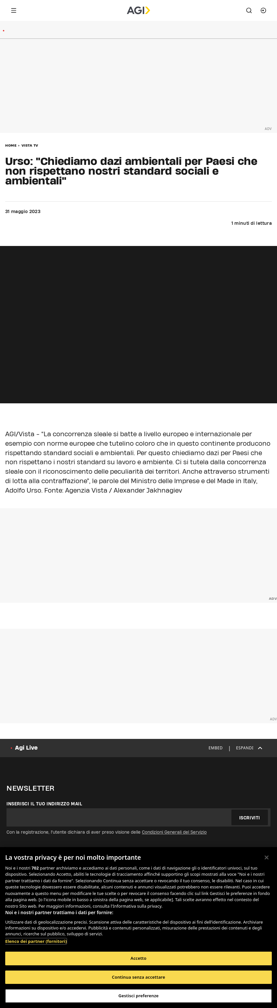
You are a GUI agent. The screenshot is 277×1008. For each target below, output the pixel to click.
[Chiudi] (266, 857)
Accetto (138, 958)
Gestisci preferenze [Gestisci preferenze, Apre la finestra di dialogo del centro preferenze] (138, 996)
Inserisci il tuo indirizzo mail (44, 804)
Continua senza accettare (138, 977)
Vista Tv (29, 145)
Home (11, 145)
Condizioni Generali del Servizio (174, 832)
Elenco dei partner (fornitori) (36, 941)
